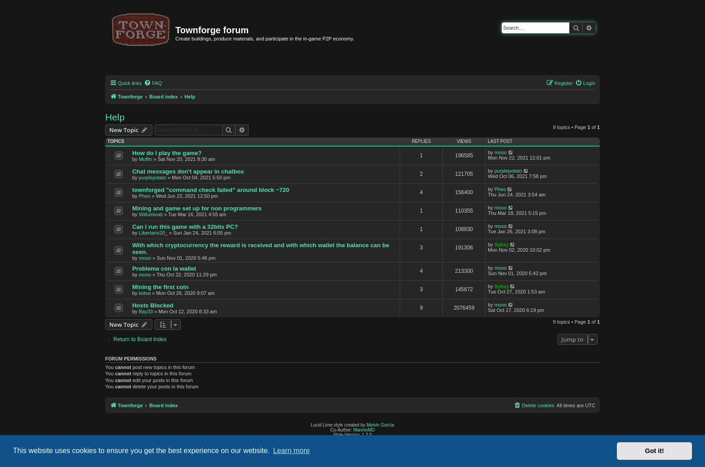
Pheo (145, 196)
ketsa (145, 293)
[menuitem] (153, 83)
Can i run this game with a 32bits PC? (185, 226)
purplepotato (152, 177)
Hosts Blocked (153, 305)
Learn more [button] (291, 450)
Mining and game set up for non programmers (197, 208)
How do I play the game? (167, 153)
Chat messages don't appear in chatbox (188, 171)
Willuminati (151, 214)
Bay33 (146, 311)
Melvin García (380, 425)
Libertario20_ (153, 233)
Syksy (502, 244)
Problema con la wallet (164, 268)
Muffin (145, 159)
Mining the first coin (160, 287)
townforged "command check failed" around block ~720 (210, 190)
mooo (501, 152)
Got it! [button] (654, 450)
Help (115, 117)
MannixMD (364, 429)
